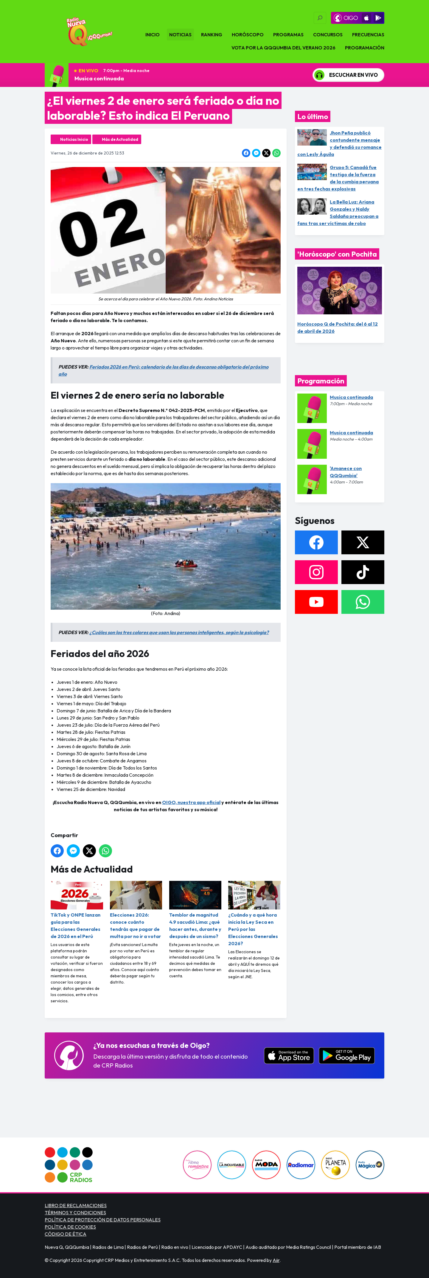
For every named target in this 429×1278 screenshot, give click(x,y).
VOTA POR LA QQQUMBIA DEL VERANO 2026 (283, 48)
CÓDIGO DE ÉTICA (65, 1234)
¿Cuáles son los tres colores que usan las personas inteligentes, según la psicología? (179, 632)
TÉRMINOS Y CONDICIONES (75, 1212)
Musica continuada (99, 78)
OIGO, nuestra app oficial (191, 802)
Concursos (328, 35)
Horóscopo (248, 35)
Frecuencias (368, 35)
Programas (288, 35)
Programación (364, 48)
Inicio (152, 35)
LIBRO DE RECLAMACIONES (76, 1205)
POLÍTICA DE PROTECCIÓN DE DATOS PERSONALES (103, 1220)
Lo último (312, 116)
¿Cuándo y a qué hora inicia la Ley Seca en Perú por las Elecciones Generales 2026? (254, 914)
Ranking (211, 35)
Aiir (276, 1260)
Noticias (180, 35)
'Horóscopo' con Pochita (337, 253)
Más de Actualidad (120, 139)
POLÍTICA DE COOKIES (70, 1227)
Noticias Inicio (74, 139)
